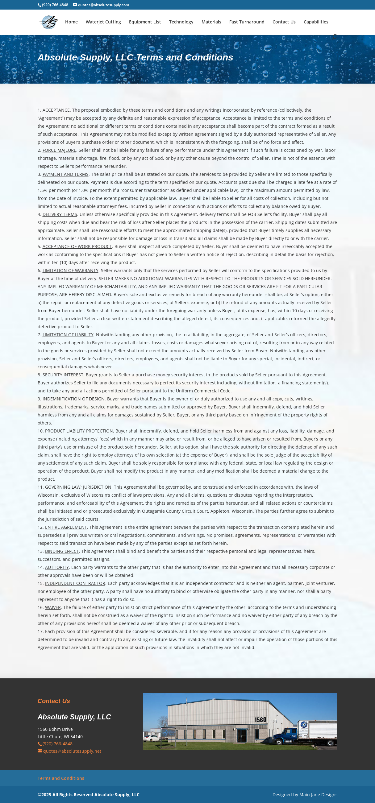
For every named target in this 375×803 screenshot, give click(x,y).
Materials (211, 22)
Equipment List (145, 22)
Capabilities (316, 22)
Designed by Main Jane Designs (305, 794)
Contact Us (284, 22)
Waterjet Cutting (103, 22)
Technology (181, 22)
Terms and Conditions (61, 778)
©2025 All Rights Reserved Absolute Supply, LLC (89, 794)
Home (71, 22)
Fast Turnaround (247, 22)
